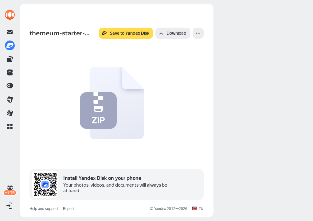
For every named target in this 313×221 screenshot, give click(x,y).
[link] (10, 15)
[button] (10, 126)
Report (68, 209)
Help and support (43, 209)
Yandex (160, 209)
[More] (198, 33)
